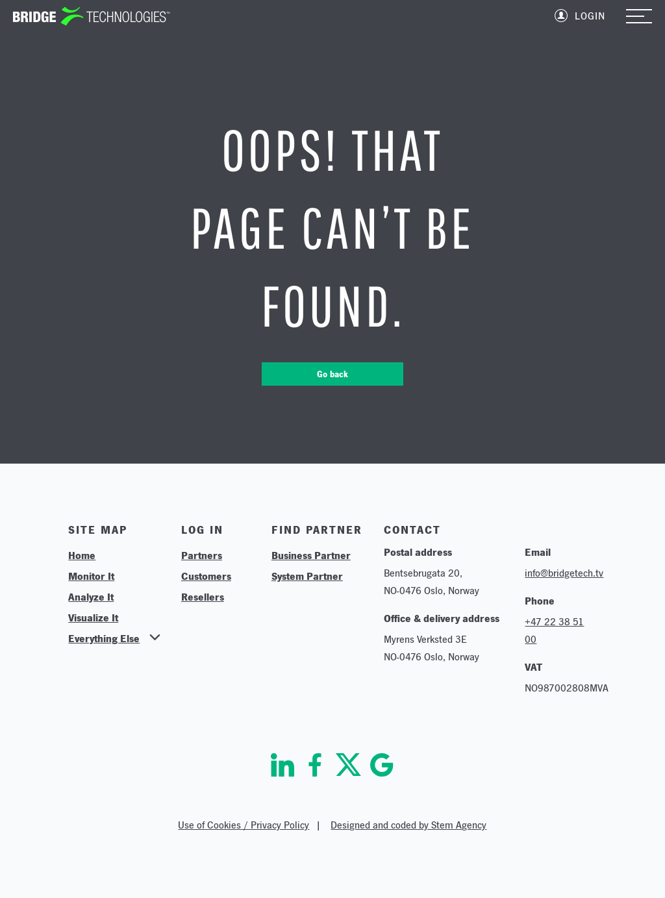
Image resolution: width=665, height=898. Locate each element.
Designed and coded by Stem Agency (408, 825)
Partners (201, 555)
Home (81, 555)
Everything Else (104, 638)
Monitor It (91, 575)
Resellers (202, 596)
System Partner (307, 575)
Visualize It (93, 617)
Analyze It (91, 596)
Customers (206, 575)
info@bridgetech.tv (564, 573)
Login (590, 16)
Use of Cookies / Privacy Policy (243, 825)
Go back (332, 374)
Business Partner (311, 555)
